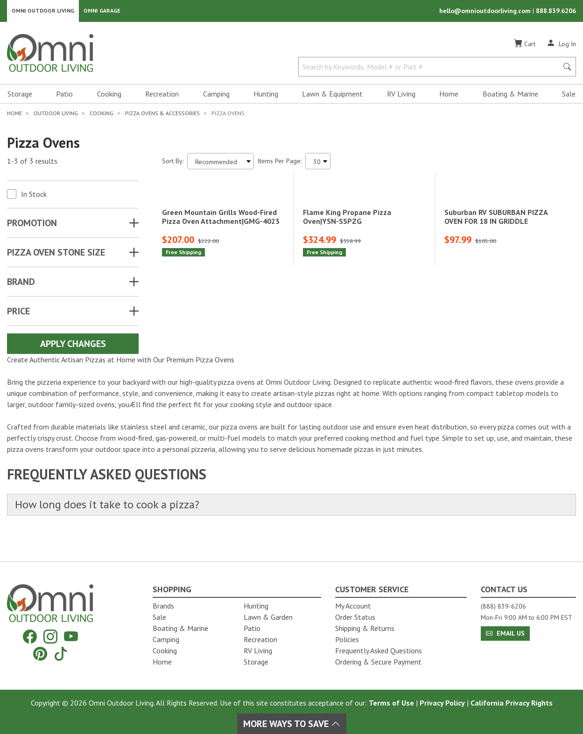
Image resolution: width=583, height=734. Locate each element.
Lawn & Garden (268, 617)
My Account (353, 605)
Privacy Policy (442, 702)
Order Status (355, 617)
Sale (569, 96)
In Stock (34, 196)
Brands (163, 605)
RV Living (401, 96)
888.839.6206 (556, 12)
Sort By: (172, 163)
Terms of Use (391, 702)
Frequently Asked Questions (378, 650)
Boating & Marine (510, 96)
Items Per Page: (280, 163)
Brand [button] (21, 284)
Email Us (505, 633)
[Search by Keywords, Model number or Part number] (431, 69)
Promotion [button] (32, 225)
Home (448, 96)
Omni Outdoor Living (43, 11)
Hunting (265, 96)
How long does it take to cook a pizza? (113, 524)
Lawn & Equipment (332, 96)
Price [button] (18, 313)
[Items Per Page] (317, 163)
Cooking (109, 96)
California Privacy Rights (512, 702)
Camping (216, 96)
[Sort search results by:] (220, 163)
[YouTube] (71, 637)
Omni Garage (102, 11)
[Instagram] (50, 637)
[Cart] (524, 46)
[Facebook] (30, 637)
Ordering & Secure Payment (378, 661)
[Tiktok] (61, 653)
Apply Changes (73, 346)
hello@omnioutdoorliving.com (486, 12)
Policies (347, 639)
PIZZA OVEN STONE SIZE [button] (56, 255)
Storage (19, 96)
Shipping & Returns (364, 628)
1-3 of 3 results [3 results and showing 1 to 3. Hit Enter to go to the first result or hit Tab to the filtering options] (32, 163)
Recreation (162, 96)
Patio (64, 96)
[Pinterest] (40, 653)
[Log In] (561, 45)
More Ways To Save (291, 724)
